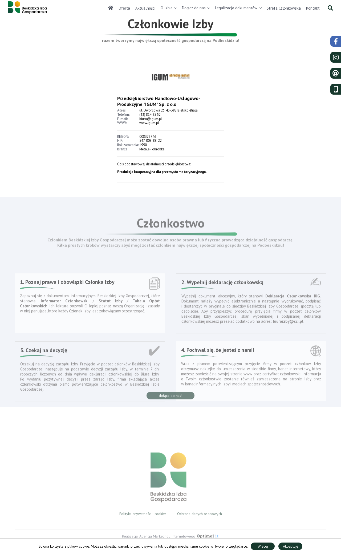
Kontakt (313, 8)
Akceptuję (290, 546)
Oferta (124, 8)
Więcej (263, 546)
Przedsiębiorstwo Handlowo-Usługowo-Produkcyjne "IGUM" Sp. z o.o (158, 112)
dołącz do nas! (170, 399)
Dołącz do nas (194, 7)
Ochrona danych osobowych (199, 517)
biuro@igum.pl (150, 129)
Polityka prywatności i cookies (143, 517)
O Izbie (167, 7)
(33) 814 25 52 (150, 125)
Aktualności (145, 8)
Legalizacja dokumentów (236, 7)
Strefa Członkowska (284, 8)
